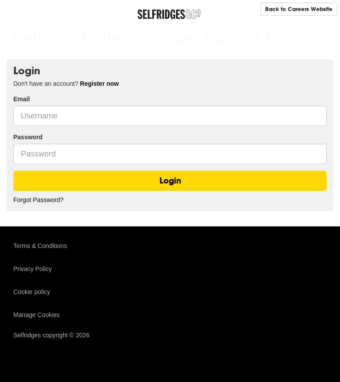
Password (27, 137)
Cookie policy (31, 291)
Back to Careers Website (298, 9)
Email (21, 99)
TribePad (35, 363)
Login (170, 181)
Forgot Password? (38, 199)
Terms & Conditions (40, 245)
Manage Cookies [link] (36, 314)
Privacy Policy (32, 268)
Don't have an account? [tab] (66, 83)
